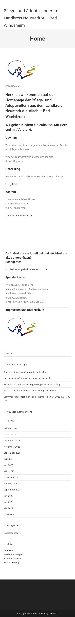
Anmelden (9, 550)
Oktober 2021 (11, 514)
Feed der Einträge (13, 554)
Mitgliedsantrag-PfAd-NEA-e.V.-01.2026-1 (27, 269)
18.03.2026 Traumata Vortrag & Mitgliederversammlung (32, 384)
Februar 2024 (10, 483)
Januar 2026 (10, 434)
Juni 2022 (8, 501)
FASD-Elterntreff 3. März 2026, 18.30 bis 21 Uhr (27, 378)
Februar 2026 (10, 428)
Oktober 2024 (11, 477)
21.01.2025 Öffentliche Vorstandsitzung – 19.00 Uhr (30, 390)
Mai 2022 (8, 508)
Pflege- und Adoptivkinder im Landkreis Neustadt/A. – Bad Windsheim (31, 18)
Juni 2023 (8, 495)
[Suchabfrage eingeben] (37, 353)
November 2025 (12, 446)
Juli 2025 (8, 458)
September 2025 (12, 452)
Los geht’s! (11, 184)
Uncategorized (11, 532)
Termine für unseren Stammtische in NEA (25, 372)
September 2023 (12, 489)
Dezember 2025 (12, 440)
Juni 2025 (8, 465)
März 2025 (9, 471)
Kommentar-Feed (13, 558)
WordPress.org (11, 562)
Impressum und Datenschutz (24, 310)
